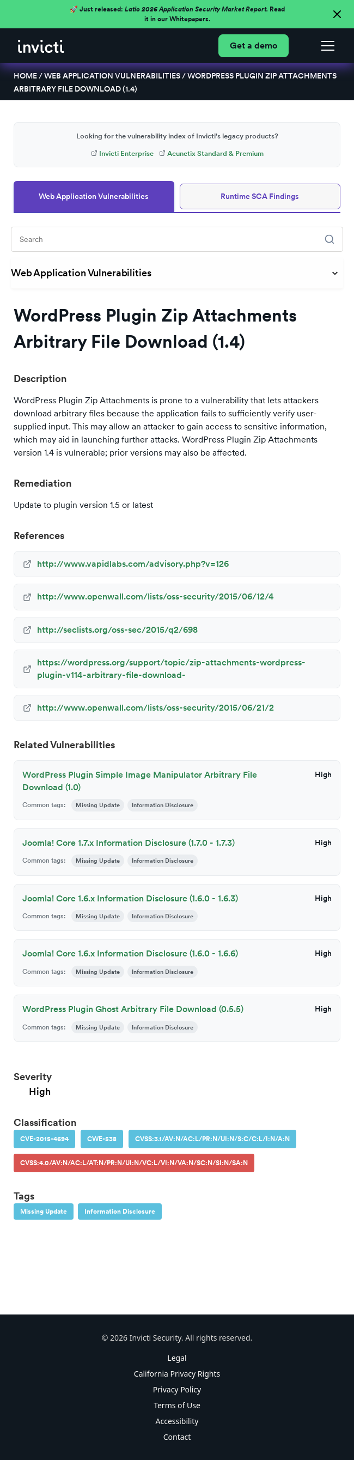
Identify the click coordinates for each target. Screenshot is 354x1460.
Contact (177, 1437)
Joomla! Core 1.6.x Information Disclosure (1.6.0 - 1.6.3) (130, 898)
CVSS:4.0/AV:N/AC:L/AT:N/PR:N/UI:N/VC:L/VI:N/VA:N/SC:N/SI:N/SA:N (134, 1163)
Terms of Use (177, 1405)
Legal (176, 1358)
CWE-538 (102, 1139)
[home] (41, 45)
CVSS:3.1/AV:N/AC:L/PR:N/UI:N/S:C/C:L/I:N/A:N (212, 1139)
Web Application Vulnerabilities (112, 75)
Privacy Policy (177, 1389)
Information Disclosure (119, 1211)
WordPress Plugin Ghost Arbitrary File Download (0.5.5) (132, 1009)
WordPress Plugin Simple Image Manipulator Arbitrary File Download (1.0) (139, 781)
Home (25, 75)
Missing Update (43, 1211)
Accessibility (177, 1421)
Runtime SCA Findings (260, 196)
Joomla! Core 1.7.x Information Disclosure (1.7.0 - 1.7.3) (128, 843)
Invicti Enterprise (122, 153)
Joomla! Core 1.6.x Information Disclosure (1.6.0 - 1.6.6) (130, 953)
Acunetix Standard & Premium (211, 153)
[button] (326, 46)
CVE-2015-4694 (44, 1139)
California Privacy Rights (177, 1373)
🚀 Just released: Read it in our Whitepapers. (177, 14)
